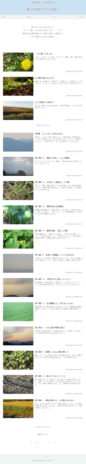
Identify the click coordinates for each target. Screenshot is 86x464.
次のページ (43, 434)
